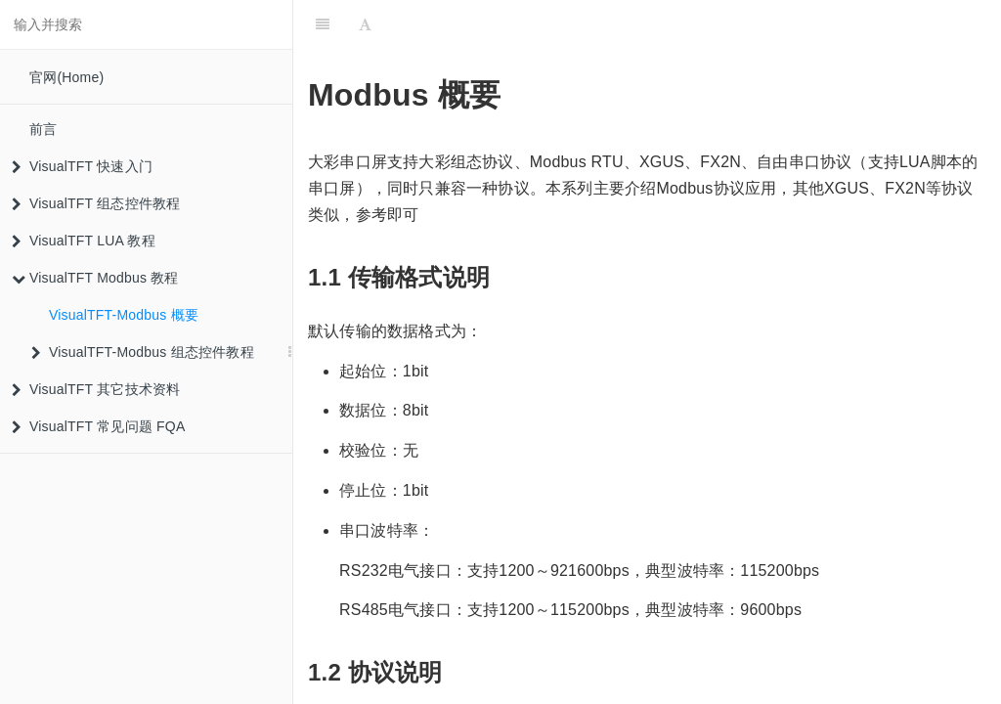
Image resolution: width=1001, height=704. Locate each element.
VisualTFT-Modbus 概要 (123, 315)
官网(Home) (66, 77)
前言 (43, 129)
